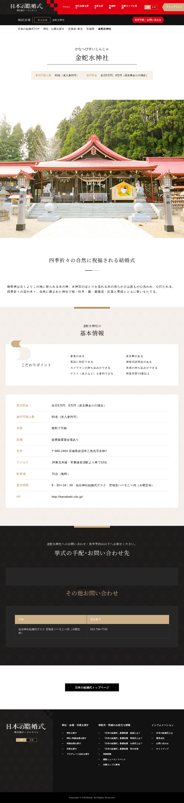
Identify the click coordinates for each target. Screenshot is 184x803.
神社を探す (72, 733)
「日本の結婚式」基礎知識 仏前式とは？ (122, 743)
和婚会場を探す (74, 743)
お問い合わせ (162, 743)
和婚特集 (107, 754)
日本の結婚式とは (164, 733)
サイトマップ (162, 749)
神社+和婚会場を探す (77, 738)
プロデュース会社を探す (78, 754)
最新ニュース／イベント (114, 759)
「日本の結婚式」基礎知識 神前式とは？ (122, 738)
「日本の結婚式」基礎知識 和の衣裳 (120, 749)
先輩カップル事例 (111, 765)
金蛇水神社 (58, 20)
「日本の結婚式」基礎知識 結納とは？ (122, 733)
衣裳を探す (72, 749)
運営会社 (160, 738)
